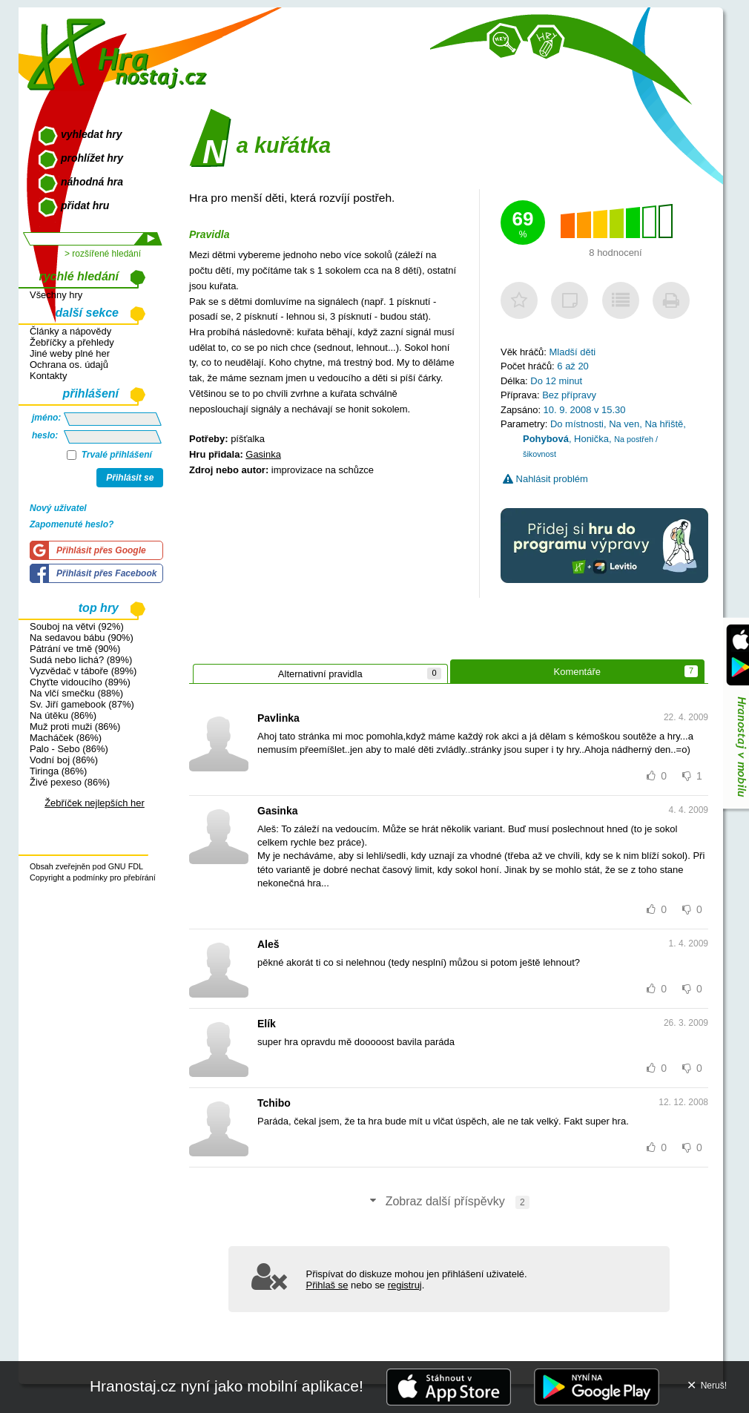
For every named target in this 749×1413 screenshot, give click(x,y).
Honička (591, 438)
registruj (405, 1285)
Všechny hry (56, 294)
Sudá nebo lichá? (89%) (81, 659)
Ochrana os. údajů (69, 364)
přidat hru (85, 205)
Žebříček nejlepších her (94, 802)
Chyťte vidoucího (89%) (80, 682)
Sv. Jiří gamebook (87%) (82, 704)
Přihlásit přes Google (101, 550)
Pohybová (546, 438)
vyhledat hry (91, 134)
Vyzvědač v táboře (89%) (83, 670)
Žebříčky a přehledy (72, 342)
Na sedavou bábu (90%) (81, 637)
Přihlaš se (327, 1285)
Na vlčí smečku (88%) (76, 693)
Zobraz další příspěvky (448, 1202)
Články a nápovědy (70, 331)
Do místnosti (577, 423)
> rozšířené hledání (103, 253)
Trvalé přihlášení (109, 454)
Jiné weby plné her (70, 353)
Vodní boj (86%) (64, 759)
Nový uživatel (58, 508)
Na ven (624, 423)
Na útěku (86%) (63, 715)
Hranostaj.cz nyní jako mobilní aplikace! (226, 1385)
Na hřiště (663, 423)
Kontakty (48, 375)
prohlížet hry (92, 158)
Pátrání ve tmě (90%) (75, 648)
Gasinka (263, 454)
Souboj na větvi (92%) (77, 626)
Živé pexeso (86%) (70, 782)
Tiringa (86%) (58, 771)
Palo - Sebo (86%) (69, 748)
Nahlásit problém (545, 478)
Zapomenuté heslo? (71, 524)
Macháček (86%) (66, 737)
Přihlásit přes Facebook (106, 573)
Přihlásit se (130, 477)
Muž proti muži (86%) (75, 726)
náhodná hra (92, 182)
